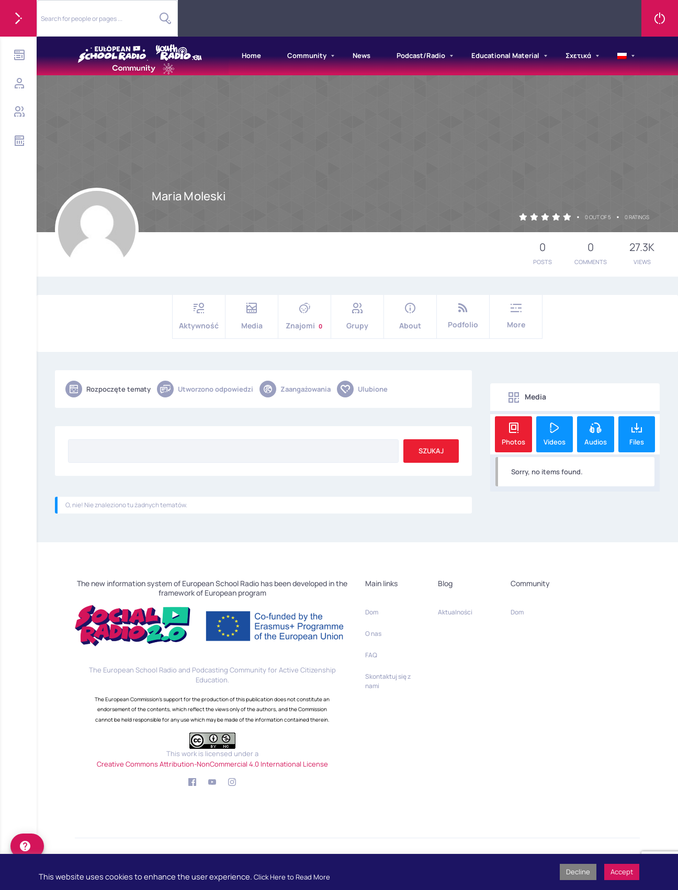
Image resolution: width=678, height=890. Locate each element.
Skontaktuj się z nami (388, 681)
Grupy (357, 316)
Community (306, 55)
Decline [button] (578, 871)
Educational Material (505, 55)
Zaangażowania (295, 389)
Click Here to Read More (292, 877)
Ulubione (362, 389)
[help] (27, 846)
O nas (373, 633)
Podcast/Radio (421, 55)
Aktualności (455, 612)
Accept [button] (622, 871)
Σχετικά (578, 55)
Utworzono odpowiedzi (205, 389)
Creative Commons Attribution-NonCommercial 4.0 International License (212, 764)
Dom (371, 612)
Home (251, 55)
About (410, 316)
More (516, 316)
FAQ (371, 655)
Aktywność (199, 316)
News (361, 55)
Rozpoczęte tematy (108, 389)
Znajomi (304, 316)
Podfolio (463, 316)
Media (252, 316)
